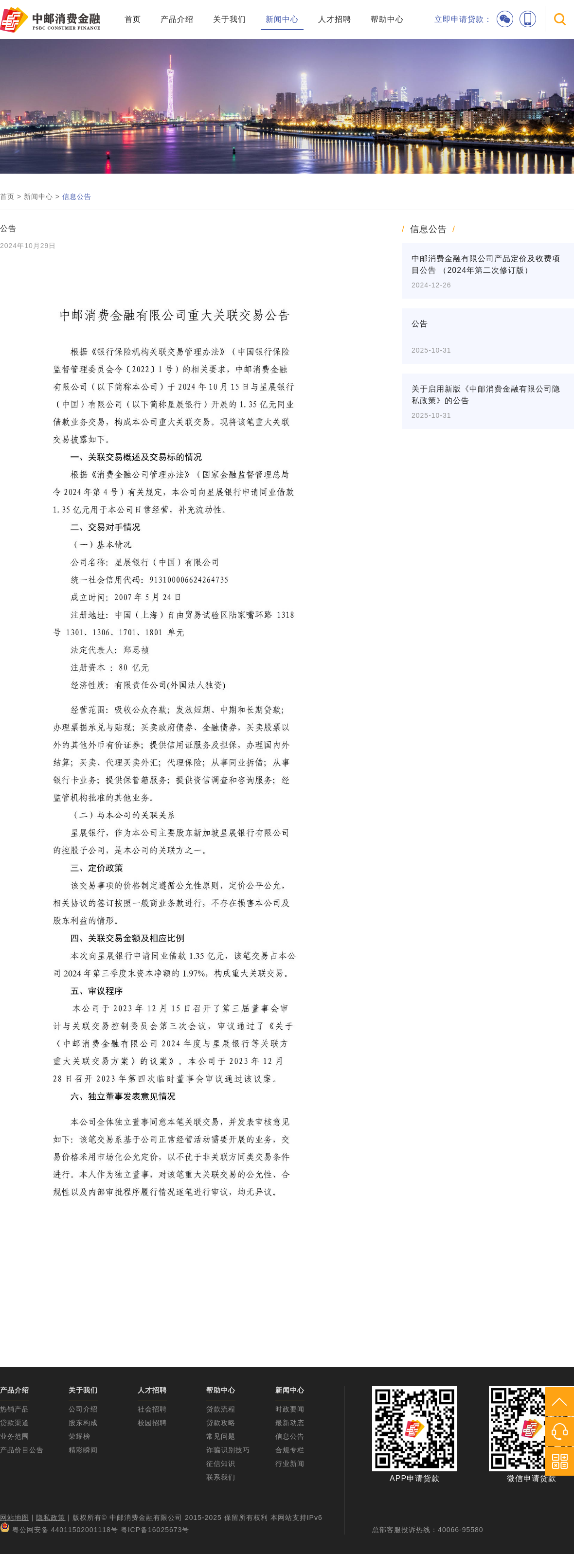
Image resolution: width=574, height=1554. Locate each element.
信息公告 (76, 196)
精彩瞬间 (83, 1450)
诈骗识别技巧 (228, 1450)
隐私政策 (50, 1517)
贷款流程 (220, 1409)
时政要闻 (290, 1409)
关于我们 (229, 19)
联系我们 (220, 1477)
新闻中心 (282, 19)
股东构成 (83, 1423)
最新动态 (290, 1423)
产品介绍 (177, 19)
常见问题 (220, 1436)
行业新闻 (290, 1463)
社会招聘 (152, 1409)
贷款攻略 (220, 1423)
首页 (133, 19)
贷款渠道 (14, 1423)
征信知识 (220, 1463)
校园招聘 (152, 1423)
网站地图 (14, 1517)
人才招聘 (334, 19)
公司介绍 (83, 1409)
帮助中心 (387, 19)
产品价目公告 (22, 1450)
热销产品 (14, 1409)
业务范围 (14, 1436)
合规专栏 (290, 1450)
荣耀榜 (79, 1436)
